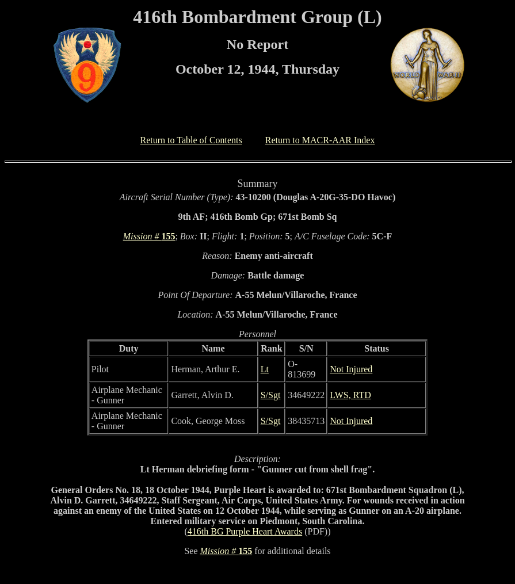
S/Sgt (271, 395)
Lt (265, 369)
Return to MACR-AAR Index (320, 140)
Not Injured (351, 369)
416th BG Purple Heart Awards (245, 531)
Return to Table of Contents (191, 140)
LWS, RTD (350, 395)
